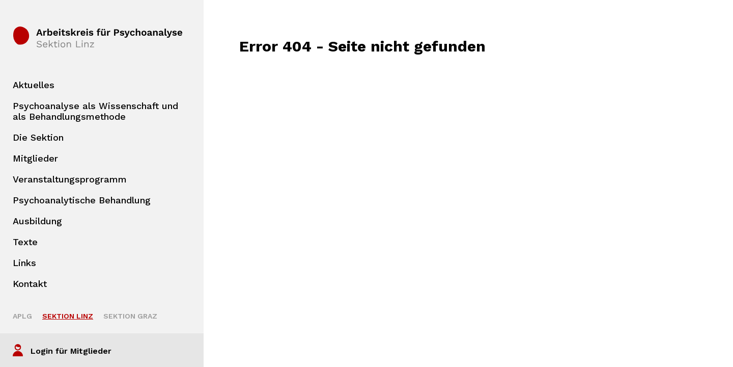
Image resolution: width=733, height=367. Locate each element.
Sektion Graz (130, 316)
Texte (25, 242)
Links (24, 262)
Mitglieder (35, 158)
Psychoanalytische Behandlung (82, 200)
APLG (22, 316)
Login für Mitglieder (71, 351)
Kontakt (30, 283)
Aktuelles (33, 85)
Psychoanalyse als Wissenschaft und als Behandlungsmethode (95, 111)
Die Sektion (38, 137)
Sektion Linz (67, 316)
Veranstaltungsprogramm (70, 179)
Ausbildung (37, 221)
